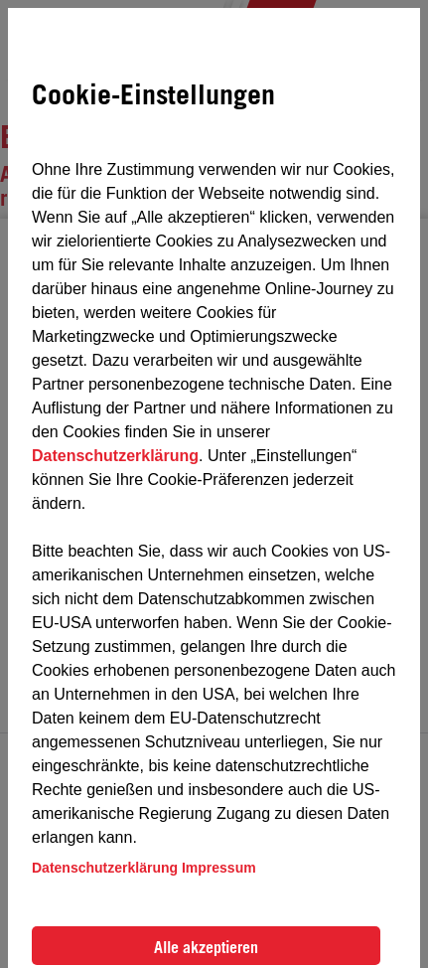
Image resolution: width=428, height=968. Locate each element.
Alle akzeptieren (206, 947)
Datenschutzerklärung (115, 455)
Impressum (219, 868)
